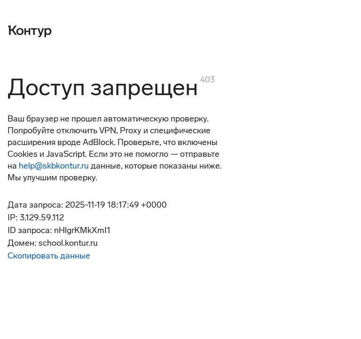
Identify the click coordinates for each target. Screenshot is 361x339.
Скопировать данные (49, 255)
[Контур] (30, 30)
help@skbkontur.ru (54, 166)
